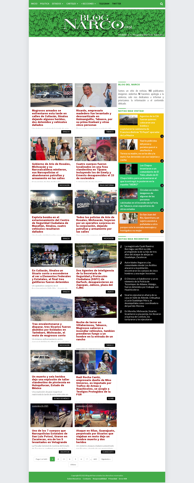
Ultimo (73, 465)
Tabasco (109, 132)
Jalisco (110, 292)
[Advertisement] (97, 59)
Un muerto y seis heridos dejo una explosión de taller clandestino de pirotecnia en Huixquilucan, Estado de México (51, 383)
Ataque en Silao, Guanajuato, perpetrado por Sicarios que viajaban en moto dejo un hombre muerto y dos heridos (95, 437)
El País (110, 399)
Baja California (106, 185)
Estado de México (62, 399)
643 (95, 460)
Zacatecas (65, 452)
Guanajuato (107, 452)
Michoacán (65, 185)
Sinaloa (66, 132)
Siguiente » (106, 460)
